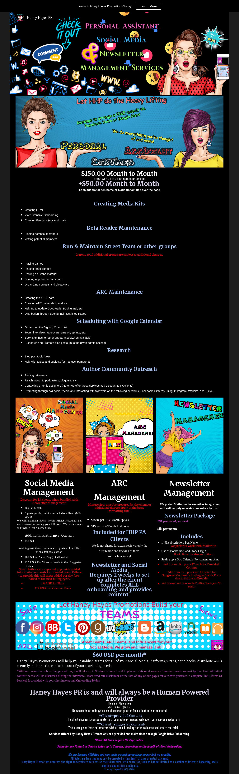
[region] (119, 6)
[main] (119, 281)
